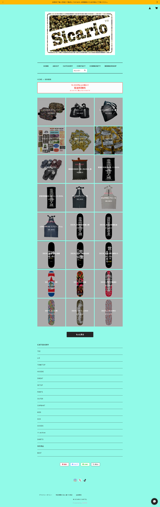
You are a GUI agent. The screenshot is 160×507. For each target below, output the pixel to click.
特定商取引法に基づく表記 (64, 495)
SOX (39, 419)
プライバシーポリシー (45, 495)
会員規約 (79, 495)
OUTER (40, 399)
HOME (46, 66)
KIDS (39, 412)
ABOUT (56, 66)
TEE (38, 351)
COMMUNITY (95, 66)
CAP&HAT (41, 405)
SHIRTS (40, 439)
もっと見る (80, 334)
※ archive (41, 433)
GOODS (40, 426)
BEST (39, 453)
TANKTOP (41, 365)
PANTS (40, 392)
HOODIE (40, 372)
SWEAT (40, 378)
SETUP (40, 385)
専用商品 (40, 446)
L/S (38, 358)
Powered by (80, 503)
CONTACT (81, 66)
